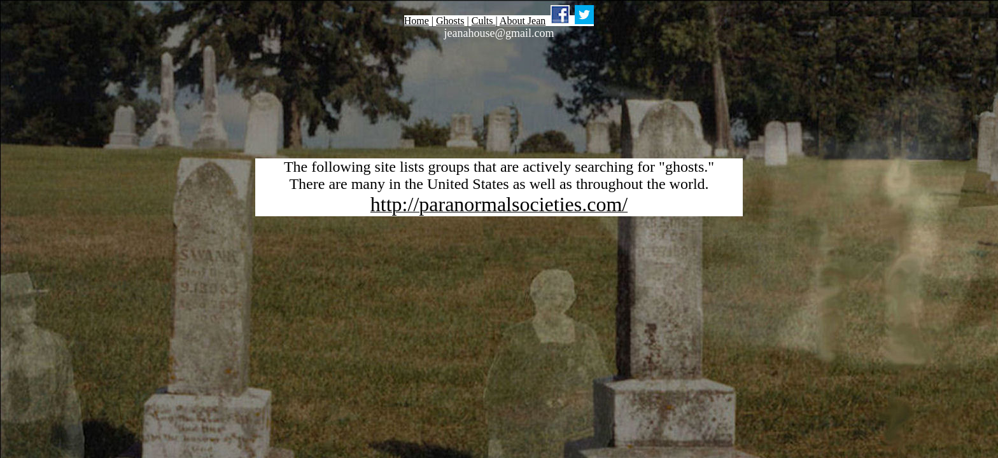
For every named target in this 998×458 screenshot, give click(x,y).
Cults (484, 20)
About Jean (522, 20)
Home (416, 20)
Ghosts (450, 20)
